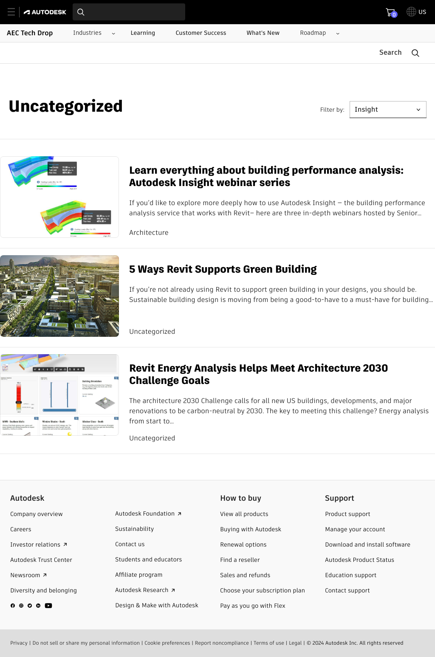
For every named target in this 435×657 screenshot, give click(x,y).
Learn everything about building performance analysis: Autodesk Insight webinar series (266, 177)
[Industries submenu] (90, 33)
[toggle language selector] (416, 12)
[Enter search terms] (129, 11)
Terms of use (269, 642)
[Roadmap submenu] (316, 33)
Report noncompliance (222, 642)
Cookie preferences (167, 642)
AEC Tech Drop (30, 33)
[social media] (31, 605)
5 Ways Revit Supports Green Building (223, 270)
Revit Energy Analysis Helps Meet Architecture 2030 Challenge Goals (258, 375)
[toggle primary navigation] (16, 12)
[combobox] (129, 11)
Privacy (19, 642)
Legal (295, 642)
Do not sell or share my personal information (86, 642)
